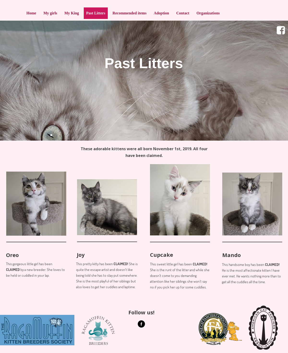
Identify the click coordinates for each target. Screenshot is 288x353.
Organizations (208, 13)
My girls (50, 13)
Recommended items (130, 13)
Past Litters (95, 13)
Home (31, 13)
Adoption (161, 13)
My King (71, 13)
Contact (182, 13)
